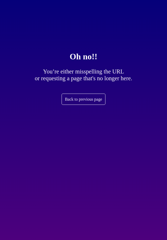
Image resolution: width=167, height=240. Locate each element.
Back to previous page (83, 99)
